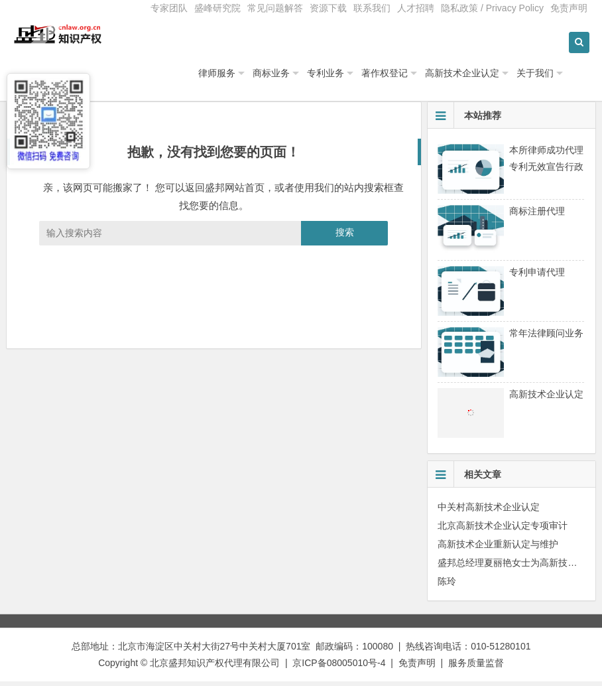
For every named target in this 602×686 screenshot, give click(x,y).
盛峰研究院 (217, 8)
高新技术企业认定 (496, 77)
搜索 (344, 237)
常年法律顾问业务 (546, 337)
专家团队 (169, 8)
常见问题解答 (275, 8)
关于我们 (568, 77)
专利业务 (359, 77)
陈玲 (447, 586)
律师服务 (250, 77)
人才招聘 (415, 8)
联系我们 (372, 8)
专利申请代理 (537, 276)
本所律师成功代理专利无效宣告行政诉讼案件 (546, 171)
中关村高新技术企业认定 (489, 511)
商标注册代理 (537, 215)
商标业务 (305, 77)
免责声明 (568, 8)
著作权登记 (418, 77)
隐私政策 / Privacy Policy (492, 8)
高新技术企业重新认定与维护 (498, 548)
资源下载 (328, 8)
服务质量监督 (476, 667)
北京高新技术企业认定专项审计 (503, 530)
